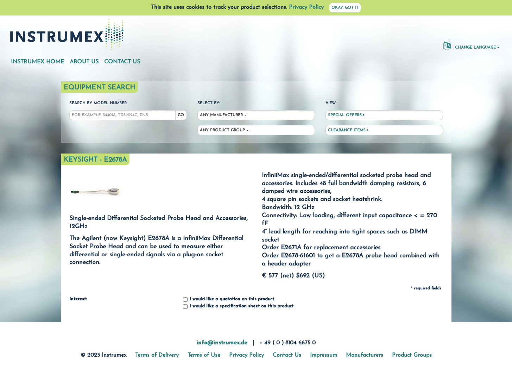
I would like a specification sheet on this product (238, 306)
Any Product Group (222, 130)
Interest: (78, 299)
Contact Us (122, 62)
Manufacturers (364, 355)
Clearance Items (348, 130)
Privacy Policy (306, 7)
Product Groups (412, 355)
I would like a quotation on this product (228, 299)
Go (181, 115)
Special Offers (346, 115)
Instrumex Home (37, 62)
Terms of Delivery (157, 355)
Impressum (323, 355)
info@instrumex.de (221, 343)
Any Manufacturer (221, 115)
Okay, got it (345, 8)
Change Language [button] (469, 45)
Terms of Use (204, 355)
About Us (84, 62)
